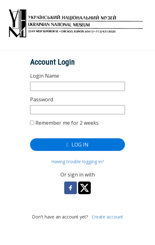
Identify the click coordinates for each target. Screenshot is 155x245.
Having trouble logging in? (77, 161)
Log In (77, 144)
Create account (107, 217)
